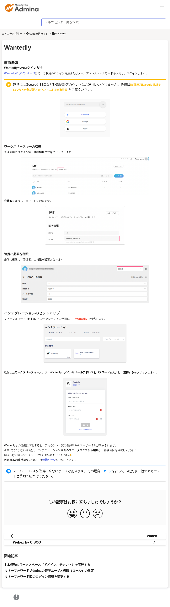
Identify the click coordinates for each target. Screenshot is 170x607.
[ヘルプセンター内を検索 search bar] (103, 22)
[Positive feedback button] (72, 513)
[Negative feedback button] (98, 513)
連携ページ (49, 459)
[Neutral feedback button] (85, 513)
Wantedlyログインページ (19, 73)
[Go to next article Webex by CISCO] (85, 542)
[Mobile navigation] (162, 8)
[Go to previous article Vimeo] (85, 536)
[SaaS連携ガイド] (37, 33)
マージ (108, 471)
